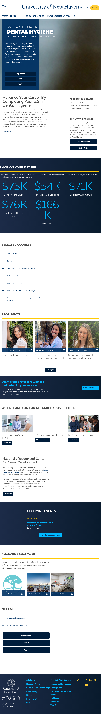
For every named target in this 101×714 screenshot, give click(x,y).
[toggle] (81, 7)
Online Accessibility (55, 711)
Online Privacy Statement (30, 711)
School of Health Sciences (38, 16)
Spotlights (50, 368)
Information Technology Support (60, 690)
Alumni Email (56, 699)
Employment (31, 696)
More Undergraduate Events (50, 533)
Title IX (53, 703)
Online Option (83, 148)
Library (29, 693)
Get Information (26, 633)
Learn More (7, 441)
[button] (5, 6)
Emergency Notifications (60, 681)
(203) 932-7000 (8, 701)
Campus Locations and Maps (38, 685)
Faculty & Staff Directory (60, 678)
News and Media (33, 681)
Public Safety (31, 689)
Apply (94, 8)
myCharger (55, 695)
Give (28, 700)
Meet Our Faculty (90, 385)
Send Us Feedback (6, 711)
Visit (20, 79)
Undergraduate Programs (63, 16)
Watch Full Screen (42, 438)
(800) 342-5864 (8, 704)
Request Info (20, 74)
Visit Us (26, 640)
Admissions (31, 678)
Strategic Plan (56, 685)
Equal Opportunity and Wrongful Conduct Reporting (86, 711)
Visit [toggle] (86, 8)
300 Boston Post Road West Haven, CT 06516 (12, 695)
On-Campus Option (83, 141)
